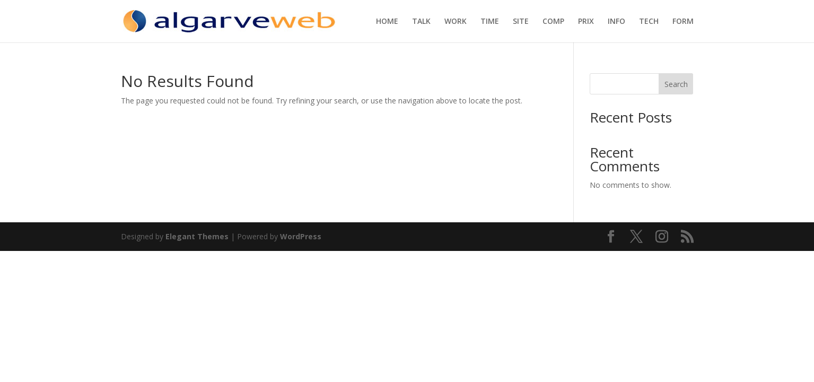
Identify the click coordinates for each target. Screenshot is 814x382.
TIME (489, 22)
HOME (387, 22)
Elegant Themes (197, 236)
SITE (521, 22)
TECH (649, 22)
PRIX (586, 22)
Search (676, 84)
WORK (455, 22)
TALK (421, 22)
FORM (683, 22)
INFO (616, 22)
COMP (553, 22)
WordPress (300, 236)
